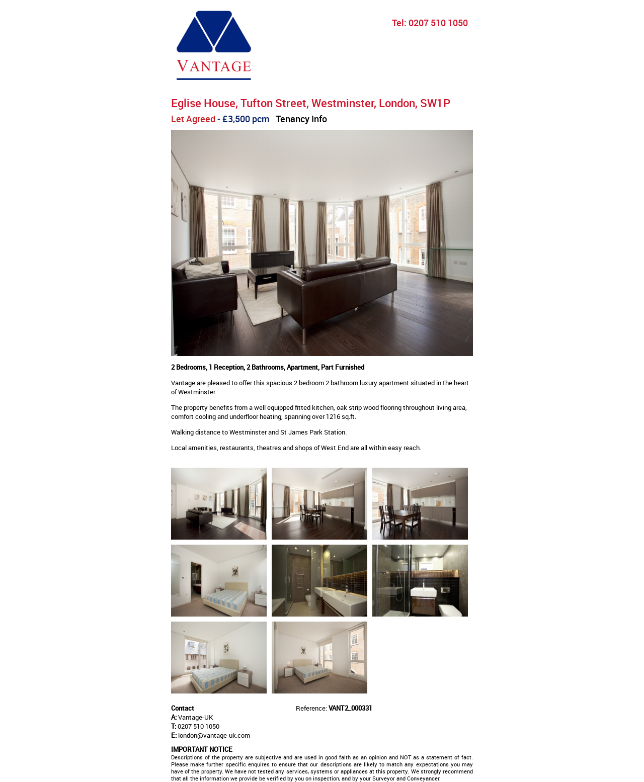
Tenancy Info (301, 119)
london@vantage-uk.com (214, 735)
